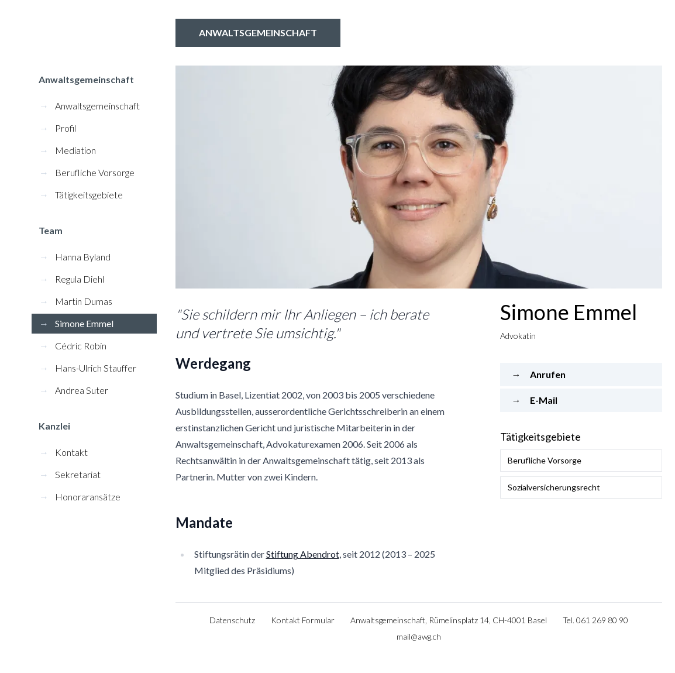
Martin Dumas (75, 301)
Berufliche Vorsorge (87, 172)
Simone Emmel (76, 323)
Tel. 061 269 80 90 (595, 620)
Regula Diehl (71, 278)
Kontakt (63, 452)
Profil (57, 127)
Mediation (67, 150)
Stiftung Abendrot (302, 553)
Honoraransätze (79, 496)
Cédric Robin (72, 345)
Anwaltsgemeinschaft (258, 32)
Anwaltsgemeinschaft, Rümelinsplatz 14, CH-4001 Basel (448, 620)
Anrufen (539, 374)
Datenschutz (232, 620)
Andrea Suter (73, 390)
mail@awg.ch (419, 636)
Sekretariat (70, 474)
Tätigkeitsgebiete (81, 194)
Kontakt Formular (303, 620)
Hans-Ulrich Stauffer (87, 367)
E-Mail (534, 400)
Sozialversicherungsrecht (554, 487)
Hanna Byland (75, 256)
